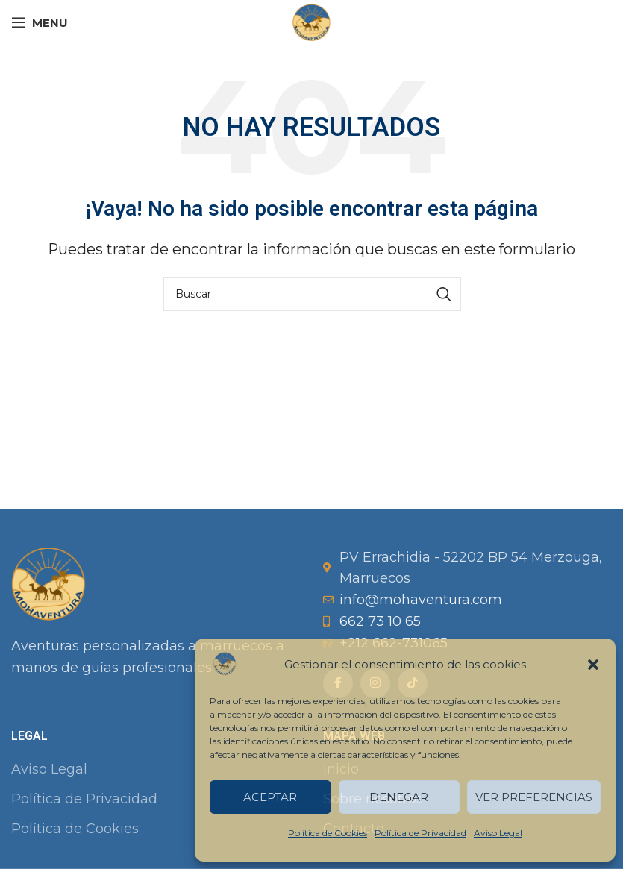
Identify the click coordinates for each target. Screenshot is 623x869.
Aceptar (270, 797)
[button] (593, 664)
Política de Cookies (327, 832)
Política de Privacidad (420, 832)
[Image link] (48, 582)
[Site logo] (311, 21)
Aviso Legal (498, 832)
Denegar (398, 797)
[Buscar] (312, 294)
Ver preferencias (533, 797)
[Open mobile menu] (39, 22)
